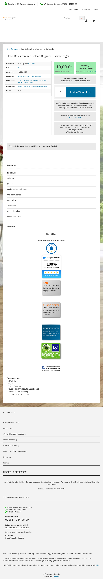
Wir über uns (7, 428)
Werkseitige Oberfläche (39, 86)
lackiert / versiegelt (24, 86)
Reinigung (14, 49)
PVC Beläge (34, 80)
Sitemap (6, 463)
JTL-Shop (55, 576)
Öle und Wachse (14, 195)
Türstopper (11, 206)
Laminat (26, 80)
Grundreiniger (36, 76)
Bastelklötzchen (13, 211)
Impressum (7, 457)
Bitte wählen (51, 234)
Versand (93, 71)
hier (97, 565)
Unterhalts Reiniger (24, 76)
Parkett (20, 80)
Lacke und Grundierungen (51, 189)
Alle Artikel (31, 64)
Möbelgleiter (12, 200)
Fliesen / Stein (28, 82)
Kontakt (70, 29)
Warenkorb (86, 9)
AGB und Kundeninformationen (14, 434)
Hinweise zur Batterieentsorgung (14, 451)
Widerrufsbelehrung (10, 440)
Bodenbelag (13, 37)
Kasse (95, 9)
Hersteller (32, 37)
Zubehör (10, 178)
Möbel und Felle (14, 217)
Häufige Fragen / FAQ (11, 422)
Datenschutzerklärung (11, 445)
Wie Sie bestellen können (19, 29)
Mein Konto (73, 9)
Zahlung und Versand (49, 29)
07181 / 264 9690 (75, 118)
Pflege (10, 184)
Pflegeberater (86, 29)
